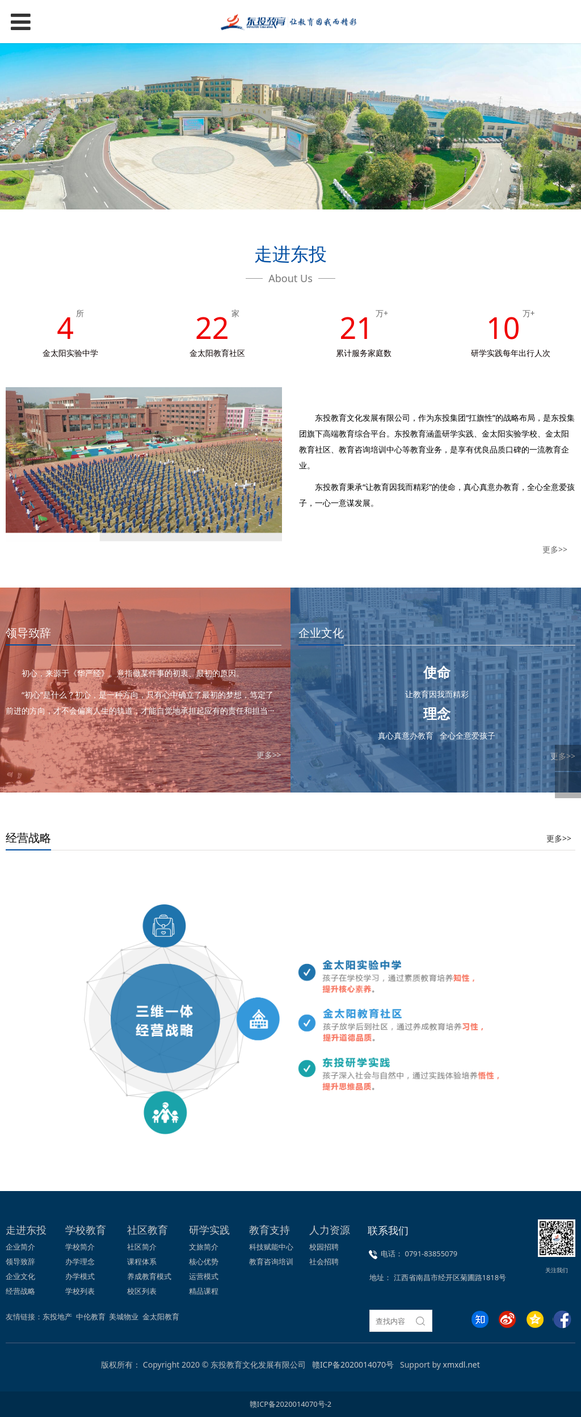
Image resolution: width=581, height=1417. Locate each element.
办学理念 (80, 1261)
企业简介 (20, 1247)
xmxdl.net (461, 1364)
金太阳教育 (160, 1316)
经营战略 (20, 1291)
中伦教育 (91, 1316)
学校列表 (80, 1291)
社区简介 (142, 1247)
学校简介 (80, 1247)
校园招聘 (324, 1247)
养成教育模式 (149, 1276)
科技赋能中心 (271, 1247)
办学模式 (80, 1276)
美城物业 (123, 1316)
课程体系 (142, 1261)
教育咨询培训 (271, 1261)
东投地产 (57, 1316)
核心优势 (203, 1261)
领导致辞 (20, 1261)
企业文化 (20, 1276)
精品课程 (203, 1291)
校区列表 (142, 1291)
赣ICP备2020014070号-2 (290, 1404)
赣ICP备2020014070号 (353, 1364)
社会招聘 (324, 1261)
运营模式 (203, 1276)
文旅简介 (203, 1247)
